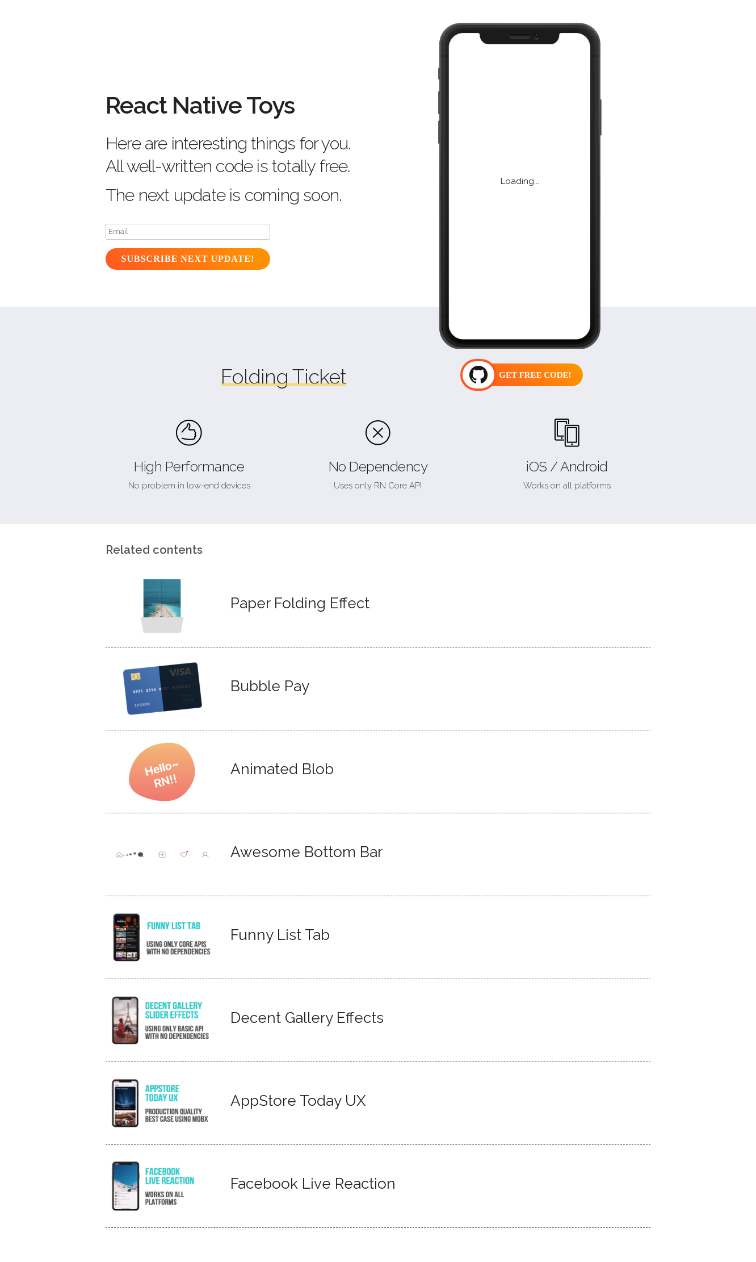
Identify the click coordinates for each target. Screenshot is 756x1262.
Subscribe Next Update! (188, 259)
